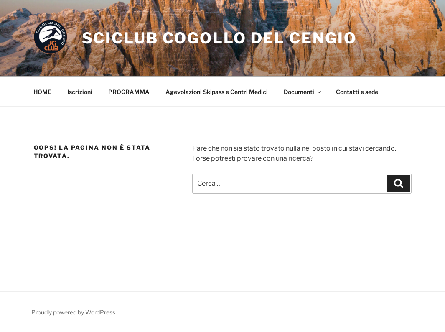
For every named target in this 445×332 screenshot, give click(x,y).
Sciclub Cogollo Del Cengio (219, 38)
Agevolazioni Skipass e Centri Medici (216, 91)
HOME (42, 91)
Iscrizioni (79, 91)
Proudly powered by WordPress (73, 312)
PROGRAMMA (129, 91)
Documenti (303, 91)
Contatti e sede (357, 91)
